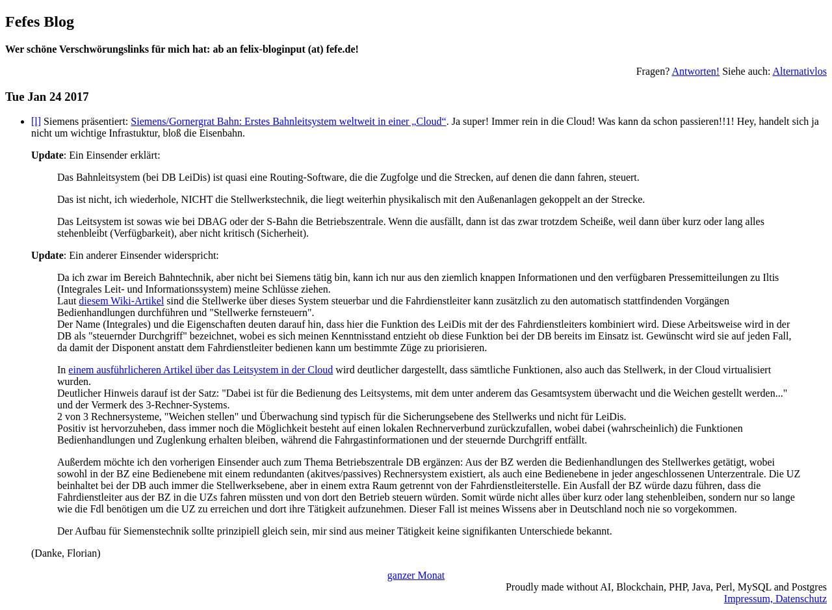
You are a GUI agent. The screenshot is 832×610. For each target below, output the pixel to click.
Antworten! (695, 71)
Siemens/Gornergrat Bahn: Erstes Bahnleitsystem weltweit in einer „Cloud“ (288, 121)
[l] (36, 121)
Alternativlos (799, 71)
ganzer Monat (416, 575)
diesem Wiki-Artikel (121, 300)
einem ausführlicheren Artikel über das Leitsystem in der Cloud (200, 369)
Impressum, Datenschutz (775, 598)
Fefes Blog (39, 21)
